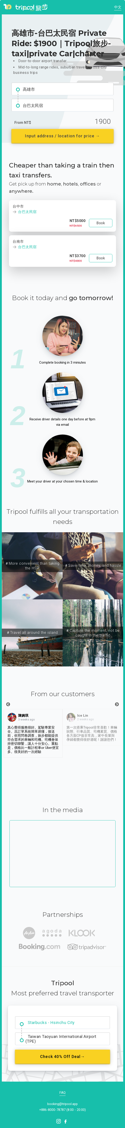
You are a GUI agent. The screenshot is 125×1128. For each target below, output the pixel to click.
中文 (117, 7)
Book (100, 223)
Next (117, 704)
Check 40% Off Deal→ (62, 1056)
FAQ (62, 1093)
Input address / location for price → (62, 136)
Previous (8, 704)
